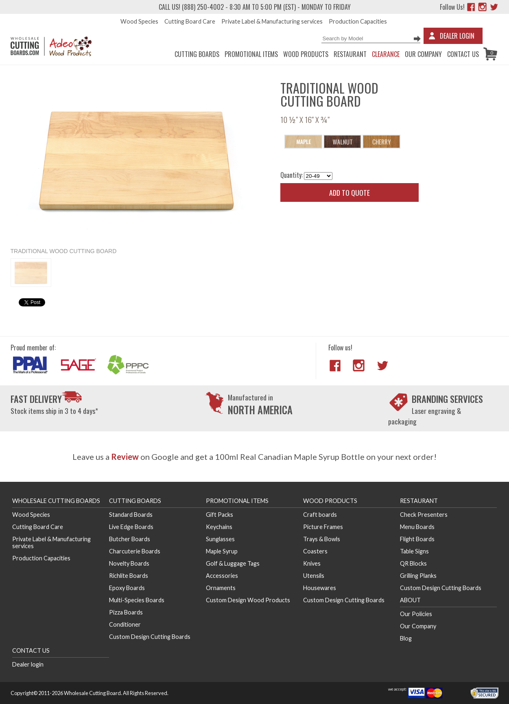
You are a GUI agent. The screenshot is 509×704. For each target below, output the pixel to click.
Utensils (313, 575)
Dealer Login (457, 36)
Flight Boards (417, 539)
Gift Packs (219, 514)
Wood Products (305, 54)
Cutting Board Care (189, 21)
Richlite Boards (128, 575)
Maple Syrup (222, 551)
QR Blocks (413, 563)
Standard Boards (131, 514)
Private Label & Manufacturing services (272, 21)
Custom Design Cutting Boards (149, 636)
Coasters (315, 551)
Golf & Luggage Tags (233, 563)
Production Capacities (358, 21)
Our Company (423, 54)
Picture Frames (323, 526)
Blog (406, 638)
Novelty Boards (129, 563)
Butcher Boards (129, 539)
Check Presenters (424, 514)
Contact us (463, 54)
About (410, 600)
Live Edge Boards (131, 526)
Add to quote (349, 192)
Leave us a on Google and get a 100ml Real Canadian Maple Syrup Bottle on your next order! (254, 456)
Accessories (222, 575)
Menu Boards (417, 526)
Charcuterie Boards (134, 551)
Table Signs (414, 551)
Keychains (219, 526)
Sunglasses (220, 539)
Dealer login (28, 664)
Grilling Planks (418, 575)
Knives (312, 563)
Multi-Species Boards (136, 600)
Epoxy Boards (127, 587)
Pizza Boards (126, 612)
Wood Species (139, 21)
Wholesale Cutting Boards (56, 500)
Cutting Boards (197, 54)
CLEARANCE (386, 54)
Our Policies (416, 613)
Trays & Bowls (321, 539)
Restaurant (350, 54)
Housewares (319, 587)
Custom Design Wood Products (248, 600)
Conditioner (125, 624)
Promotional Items (251, 54)
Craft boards (320, 514)
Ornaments (221, 587)
